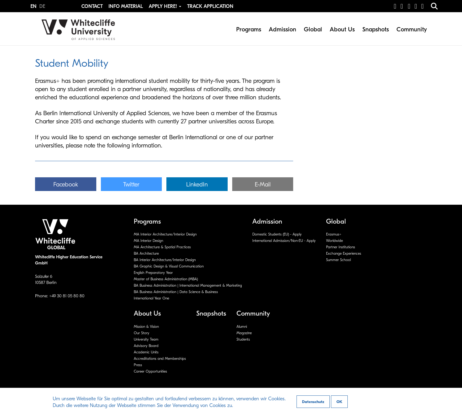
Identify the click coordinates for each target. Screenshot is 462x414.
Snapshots (375, 29)
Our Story (141, 333)
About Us (342, 29)
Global (313, 29)
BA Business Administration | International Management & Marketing (188, 285)
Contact (92, 6)
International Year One (151, 298)
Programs (248, 29)
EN (34, 6)
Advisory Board (146, 346)
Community (411, 29)
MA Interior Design (148, 241)
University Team (146, 339)
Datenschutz (313, 401)
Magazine (244, 333)
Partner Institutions (340, 247)
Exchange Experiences (343, 253)
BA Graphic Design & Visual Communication (169, 266)
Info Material (125, 6)
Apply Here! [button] (166, 6)
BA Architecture (146, 253)
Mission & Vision (146, 326)
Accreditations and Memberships (160, 358)
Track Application (210, 6)
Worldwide (334, 241)
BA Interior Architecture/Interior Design (165, 260)
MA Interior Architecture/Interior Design (165, 234)
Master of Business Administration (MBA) (166, 279)
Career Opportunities (150, 371)
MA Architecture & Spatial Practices (162, 247)
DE (42, 6)
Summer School (338, 260)
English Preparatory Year (153, 273)
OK (339, 401)
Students (243, 339)
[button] (65, 184)
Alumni (241, 326)
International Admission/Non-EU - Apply (284, 241)
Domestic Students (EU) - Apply (277, 234)
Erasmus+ (333, 234)
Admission (282, 29)
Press (138, 365)
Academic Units (146, 352)
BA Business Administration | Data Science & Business (176, 292)
